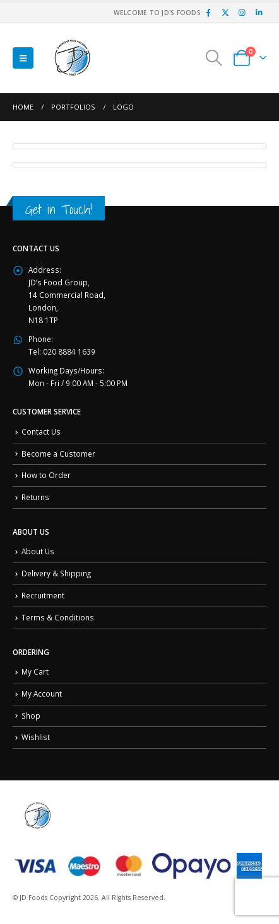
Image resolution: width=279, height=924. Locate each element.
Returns (35, 497)
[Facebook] (208, 12)
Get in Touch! (58, 209)
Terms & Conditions (57, 617)
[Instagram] (241, 12)
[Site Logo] (72, 58)
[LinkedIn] (258, 12)
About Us (37, 551)
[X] (225, 12)
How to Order (46, 475)
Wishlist (35, 737)
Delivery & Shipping (56, 573)
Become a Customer (58, 453)
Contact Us (41, 431)
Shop (30, 715)
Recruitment (42, 595)
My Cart (35, 671)
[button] (23, 58)
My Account (41, 693)
